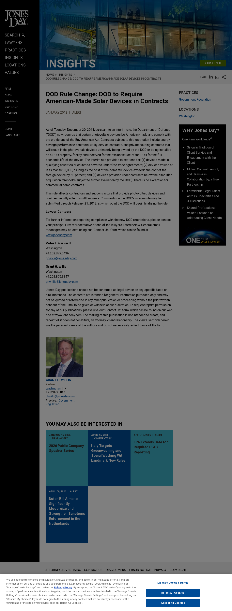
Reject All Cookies (172, 594)
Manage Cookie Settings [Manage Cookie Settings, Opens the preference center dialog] (172, 584)
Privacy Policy (63, 589)
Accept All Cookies (173, 604)
